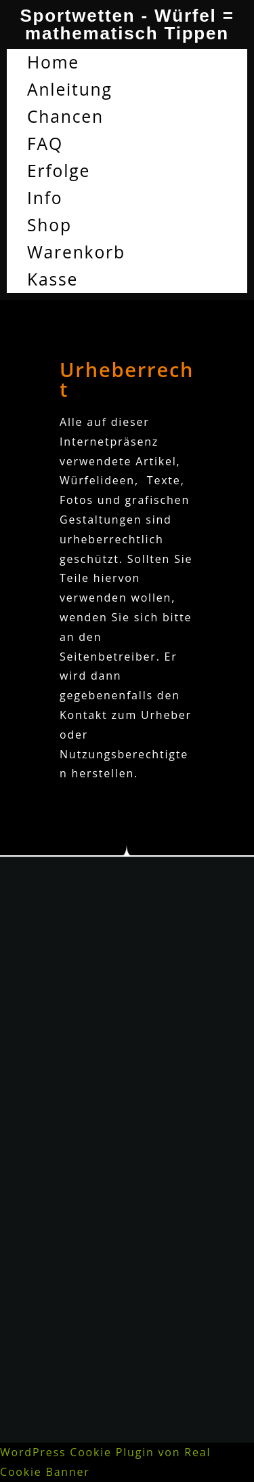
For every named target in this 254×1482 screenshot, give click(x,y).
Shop (49, 225)
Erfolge (58, 170)
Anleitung (69, 89)
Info (44, 198)
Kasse (52, 279)
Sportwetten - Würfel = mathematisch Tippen (127, 24)
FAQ (45, 143)
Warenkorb (76, 252)
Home (53, 62)
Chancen (65, 116)
